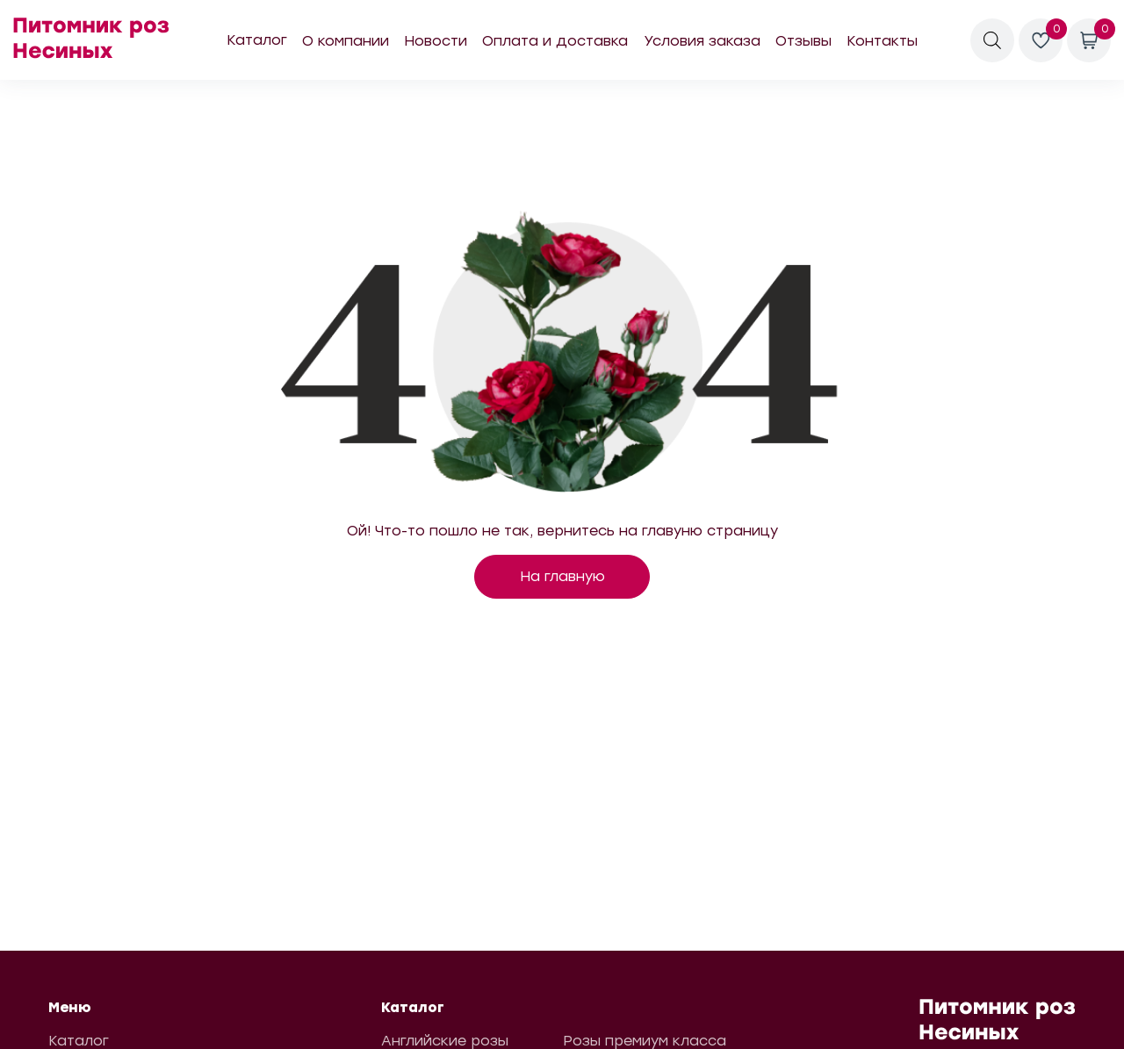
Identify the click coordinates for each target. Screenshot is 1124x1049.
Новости (435, 40)
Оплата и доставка (555, 40)
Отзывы (803, 40)
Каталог (257, 40)
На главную (562, 576)
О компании (345, 40)
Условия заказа (702, 40)
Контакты (882, 40)
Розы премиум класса (644, 1040)
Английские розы (444, 1040)
